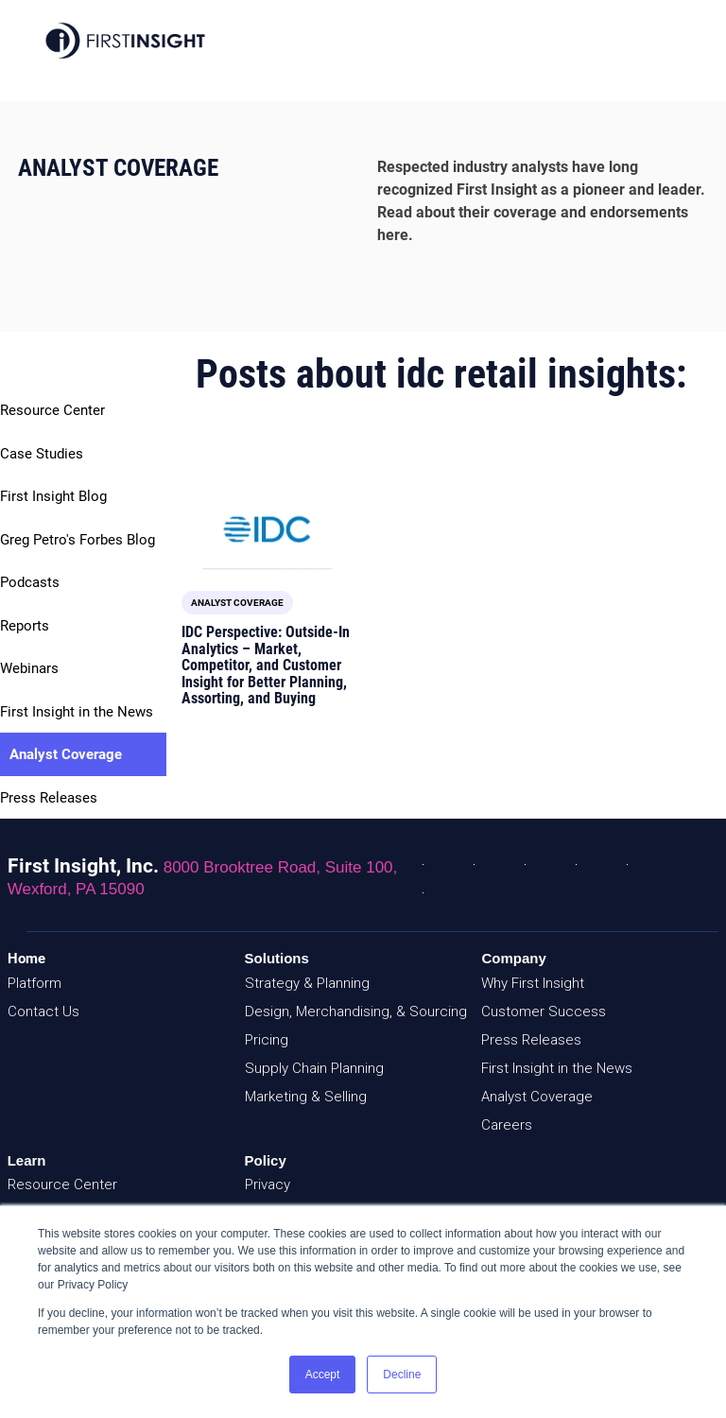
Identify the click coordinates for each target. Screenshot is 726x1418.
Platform (34, 983)
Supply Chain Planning (314, 1068)
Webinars (29, 668)
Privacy (267, 1184)
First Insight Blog (53, 496)
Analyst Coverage (65, 754)
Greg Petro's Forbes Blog (77, 539)
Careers (506, 1124)
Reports (24, 625)
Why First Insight (532, 983)
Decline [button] (402, 1374)
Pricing (266, 1039)
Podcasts (30, 582)
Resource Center (52, 410)
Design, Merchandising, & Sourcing (356, 1011)
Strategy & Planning (307, 983)
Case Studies (41, 453)
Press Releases (48, 797)
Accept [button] (322, 1374)
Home (26, 958)
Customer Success (543, 1011)
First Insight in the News (76, 711)
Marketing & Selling (306, 1096)
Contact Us (43, 1011)
